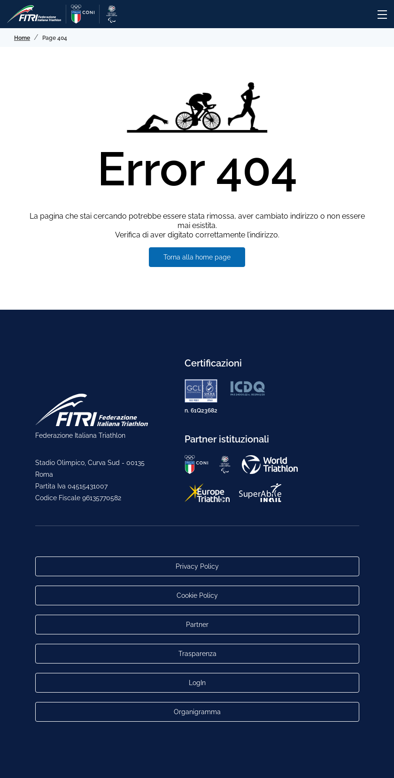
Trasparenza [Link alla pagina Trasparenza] (197, 653)
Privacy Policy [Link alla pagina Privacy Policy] (197, 566)
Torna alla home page (197, 257)
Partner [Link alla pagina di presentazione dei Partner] (197, 624)
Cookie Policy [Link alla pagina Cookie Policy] (197, 595)
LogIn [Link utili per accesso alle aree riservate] (197, 682)
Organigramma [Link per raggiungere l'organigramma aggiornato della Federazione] (197, 712)
